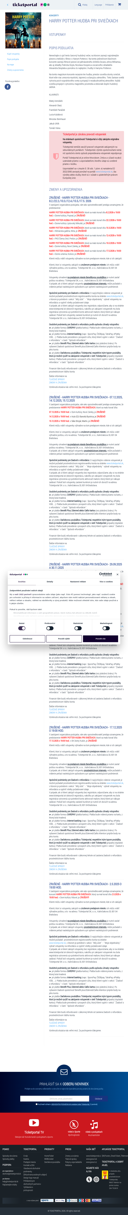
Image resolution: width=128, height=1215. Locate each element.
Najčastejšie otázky (9, 1184)
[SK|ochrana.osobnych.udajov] (33, 1174)
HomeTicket (49, 1155)
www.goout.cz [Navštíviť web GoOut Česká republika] (91, 1162)
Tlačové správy (71, 1159)
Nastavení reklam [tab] (78, 582)
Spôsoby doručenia (9, 1155)
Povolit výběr (64, 639)
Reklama (68, 1165)
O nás (26, 1155)
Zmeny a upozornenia (15, 70)
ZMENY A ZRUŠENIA (58, 382)
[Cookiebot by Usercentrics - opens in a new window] (101, 574)
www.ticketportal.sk (104, 171)
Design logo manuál (31, 1177)
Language (98, 4)
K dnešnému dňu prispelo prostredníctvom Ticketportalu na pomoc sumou (115, 1179)
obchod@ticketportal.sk (11, 1173)
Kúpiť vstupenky (13, 53)
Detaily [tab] (50, 582)
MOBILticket (49, 1159)
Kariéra (26, 1159)
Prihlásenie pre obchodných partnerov (32, 1182)
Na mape (10, 64)
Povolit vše (101, 639)
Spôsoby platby (8, 1159)
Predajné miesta (30, 1162)
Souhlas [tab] (22, 582)
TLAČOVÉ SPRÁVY (57, 379)
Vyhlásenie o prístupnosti (28, 1188)
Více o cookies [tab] (106, 582)
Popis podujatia (13, 59)
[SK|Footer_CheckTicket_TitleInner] (114, 1155)
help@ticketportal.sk (10, 1181)
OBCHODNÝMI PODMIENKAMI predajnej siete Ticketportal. (70, 1104)
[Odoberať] (98, 1098)
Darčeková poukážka (52, 1162)
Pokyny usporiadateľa (73, 1162)
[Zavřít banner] (117, 574)
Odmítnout (27, 639)
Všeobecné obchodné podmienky (32, 1170)
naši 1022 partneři (23, 594)
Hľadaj (82, 4)
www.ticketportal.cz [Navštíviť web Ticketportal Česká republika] (92, 1155)
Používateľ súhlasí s (67, 1104)
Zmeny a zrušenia (71, 1155)
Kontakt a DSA (29, 1165)
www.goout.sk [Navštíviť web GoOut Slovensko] (91, 1159)
